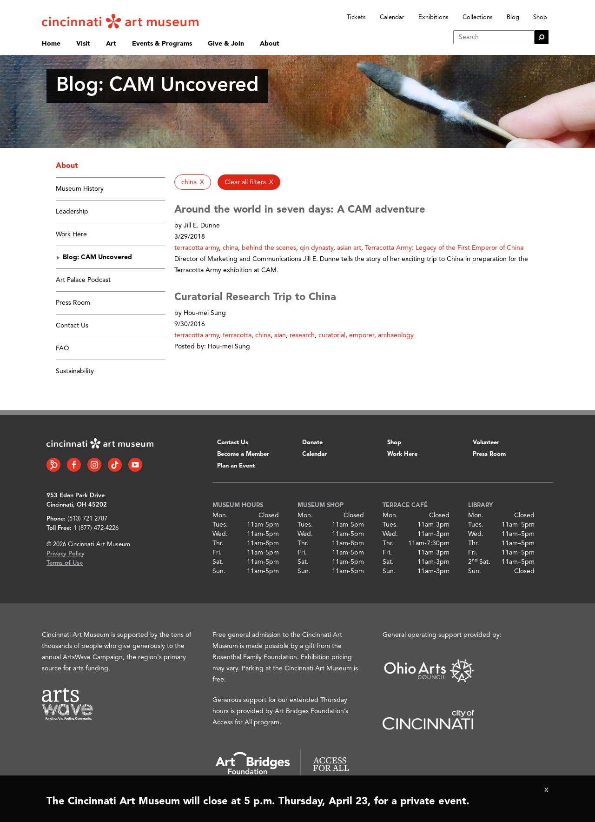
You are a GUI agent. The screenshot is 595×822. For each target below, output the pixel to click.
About (269, 43)
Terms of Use (64, 563)
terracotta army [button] (196, 248)
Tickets (356, 17)
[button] (192, 182)
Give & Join (226, 43)
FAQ (62, 348)
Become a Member (243, 454)
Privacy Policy (65, 554)
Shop (540, 17)
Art (111, 43)
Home (51, 43)
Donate (312, 443)
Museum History (80, 189)
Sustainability (75, 371)
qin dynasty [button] (316, 248)
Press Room (73, 303)
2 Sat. (479, 562)
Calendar (392, 17)
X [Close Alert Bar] (546, 790)
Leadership (72, 211)
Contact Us (72, 325)
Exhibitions (433, 17)
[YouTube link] (135, 465)
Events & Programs (162, 43)
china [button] (230, 248)
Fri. (217, 552)
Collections (478, 17)
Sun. (218, 571)
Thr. (218, 543)
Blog (513, 17)
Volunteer (486, 443)
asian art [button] (349, 248)
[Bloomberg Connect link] (53, 465)
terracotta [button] (237, 335)
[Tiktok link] (115, 465)
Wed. (220, 534)
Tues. (220, 524)
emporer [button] (361, 335)
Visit (83, 43)
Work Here (71, 234)
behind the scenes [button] (269, 248)
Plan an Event (236, 466)
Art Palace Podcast (83, 280)
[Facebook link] (74, 465)
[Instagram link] (94, 465)
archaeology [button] (396, 335)
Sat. (218, 562)
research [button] (302, 335)
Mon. (220, 515)
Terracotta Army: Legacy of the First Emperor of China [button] (444, 248)
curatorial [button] (331, 335)
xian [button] (280, 335)
